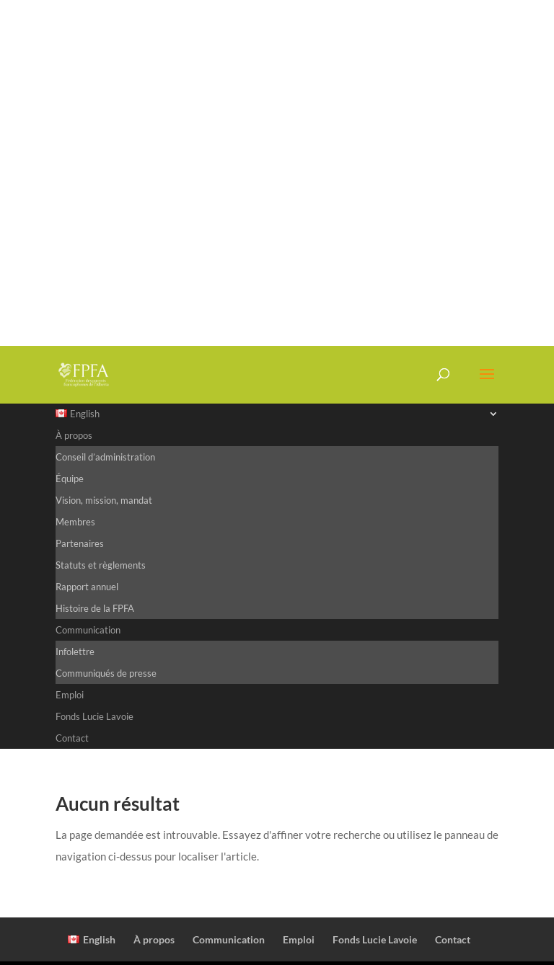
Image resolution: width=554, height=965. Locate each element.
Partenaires (80, 543)
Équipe (70, 478)
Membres (75, 522)
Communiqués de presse (106, 673)
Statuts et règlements (101, 565)
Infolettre (75, 651)
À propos (74, 435)
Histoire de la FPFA (95, 608)
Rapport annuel (87, 586)
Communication (88, 630)
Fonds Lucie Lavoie (94, 716)
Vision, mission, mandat (104, 500)
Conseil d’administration (105, 457)
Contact (72, 738)
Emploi (70, 695)
